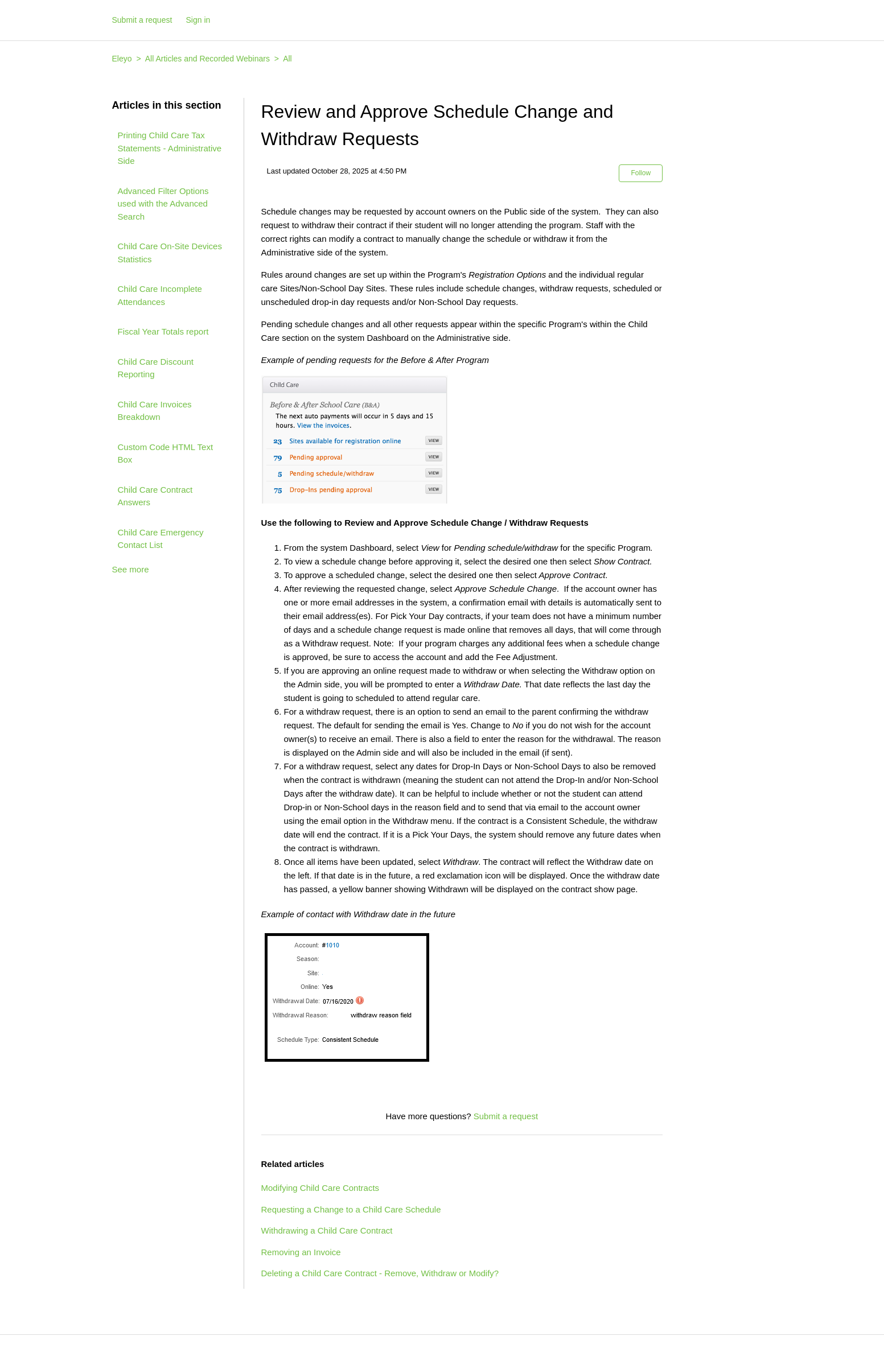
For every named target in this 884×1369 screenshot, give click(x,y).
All (287, 58)
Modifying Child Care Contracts (320, 1188)
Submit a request (142, 19)
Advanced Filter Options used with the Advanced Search (163, 203)
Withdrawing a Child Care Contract (327, 1230)
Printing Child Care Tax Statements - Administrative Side (170, 148)
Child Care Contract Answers (155, 496)
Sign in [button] (198, 19)
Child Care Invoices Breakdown (155, 410)
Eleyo (122, 58)
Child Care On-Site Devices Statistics (170, 252)
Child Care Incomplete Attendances (160, 295)
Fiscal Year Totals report (163, 331)
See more (130, 569)
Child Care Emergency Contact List (161, 538)
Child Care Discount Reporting (156, 368)
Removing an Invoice (301, 1252)
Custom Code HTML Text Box (165, 453)
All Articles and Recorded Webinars (207, 58)
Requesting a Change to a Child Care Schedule (351, 1209)
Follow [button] (641, 173)
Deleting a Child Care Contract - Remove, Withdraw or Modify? (380, 1273)
